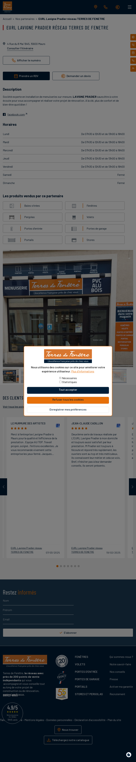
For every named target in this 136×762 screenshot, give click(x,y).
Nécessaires (69, 378)
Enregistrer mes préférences (68, 409)
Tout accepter (68, 389)
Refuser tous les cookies (68, 399)
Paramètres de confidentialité (130, 755)
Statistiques (69, 382)
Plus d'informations (82, 371)
